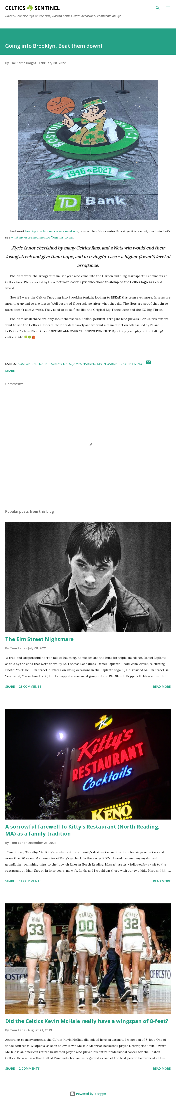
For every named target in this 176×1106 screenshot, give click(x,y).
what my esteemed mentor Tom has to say (42, 237)
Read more (162, 686)
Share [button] (10, 371)
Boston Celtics (30, 364)
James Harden (84, 364)
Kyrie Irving (132, 364)
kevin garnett (109, 364)
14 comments (30, 881)
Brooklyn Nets (58, 364)
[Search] (157, 8)
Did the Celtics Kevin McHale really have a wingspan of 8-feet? (86, 1021)
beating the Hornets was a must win (51, 231)
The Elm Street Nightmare (39, 639)
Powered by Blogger (88, 1094)
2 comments (29, 1068)
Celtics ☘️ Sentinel (32, 7)
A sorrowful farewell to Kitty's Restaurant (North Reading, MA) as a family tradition (82, 830)
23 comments (30, 686)
